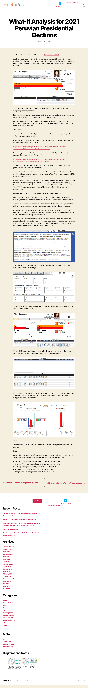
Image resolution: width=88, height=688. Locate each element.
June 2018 (6, 574)
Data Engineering (9, 616)
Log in (5, 642)
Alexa (5, 603)
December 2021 (8, 557)
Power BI (50, 16)
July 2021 (6, 560)
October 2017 (8, 579)
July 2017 (6, 587)
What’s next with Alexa (11, 532)
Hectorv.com (12, 684)
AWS (4, 608)
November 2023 (8, 550)
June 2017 (6, 589)
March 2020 (7, 565)
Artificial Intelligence (10, 606)
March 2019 (7, 569)
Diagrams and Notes (72, 3)
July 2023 (6, 555)
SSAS (5, 630)
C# (4, 613)
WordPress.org (8, 649)
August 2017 (7, 584)
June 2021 (6, 562)
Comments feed (8, 647)
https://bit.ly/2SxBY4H (52, 56)
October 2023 (8, 552)
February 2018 (8, 577)
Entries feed (7, 645)
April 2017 (6, 592)
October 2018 (8, 572)
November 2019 (8, 567)
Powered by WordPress (24, 684)
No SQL (5, 626)
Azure (5, 611)
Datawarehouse (40, 16)
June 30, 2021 (50, 42)
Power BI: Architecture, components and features (20, 522)
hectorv (40, 42)
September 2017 (9, 582)
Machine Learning (9, 623)
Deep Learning (8, 621)
